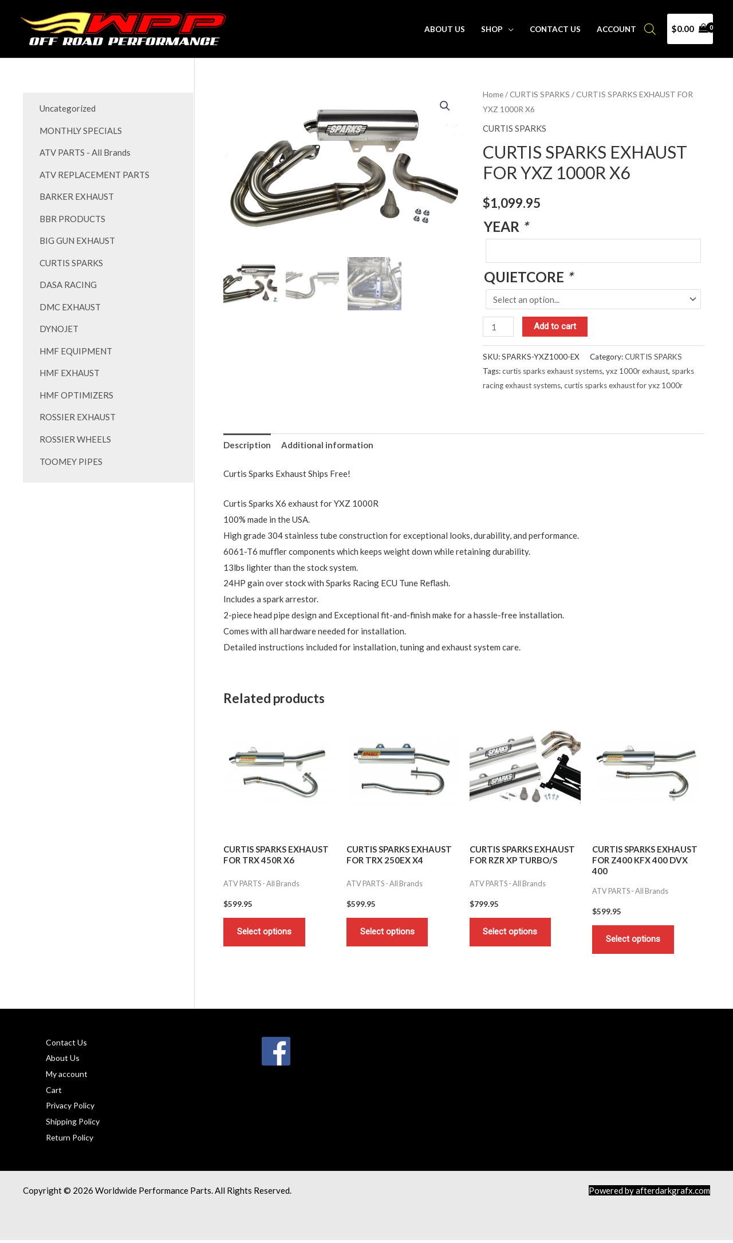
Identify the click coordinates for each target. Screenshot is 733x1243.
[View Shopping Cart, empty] (690, 29)
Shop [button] (494, 29)
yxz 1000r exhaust (637, 371)
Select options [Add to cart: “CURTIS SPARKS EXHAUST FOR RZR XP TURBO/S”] (511, 933)
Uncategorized (68, 108)
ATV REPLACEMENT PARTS (94, 173)
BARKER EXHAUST (77, 195)
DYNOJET (59, 324)
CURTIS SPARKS (71, 259)
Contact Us (556, 29)
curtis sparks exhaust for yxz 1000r (623, 385)
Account (617, 29)
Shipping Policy (75, 1123)
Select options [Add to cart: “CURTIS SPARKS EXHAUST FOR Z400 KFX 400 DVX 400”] (633, 940)
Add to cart (555, 326)
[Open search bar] (650, 28)
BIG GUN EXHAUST (77, 238)
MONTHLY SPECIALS (81, 130)
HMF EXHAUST (70, 367)
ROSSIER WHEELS (75, 432)
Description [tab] (247, 445)
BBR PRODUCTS (72, 216)
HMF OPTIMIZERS (77, 389)
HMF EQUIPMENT (76, 346)
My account (68, 1076)
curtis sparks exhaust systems (552, 371)
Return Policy (72, 1139)
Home (493, 94)
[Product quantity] (498, 327)
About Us (447, 29)
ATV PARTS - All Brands (85, 152)
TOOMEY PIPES (71, 454)
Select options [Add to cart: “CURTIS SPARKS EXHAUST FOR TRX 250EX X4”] (388, 933)
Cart (54, 1091)
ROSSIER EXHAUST (78, 411)
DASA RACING (68, 281)
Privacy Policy (73, 1107)
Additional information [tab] (327, 445)
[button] (445, 106)
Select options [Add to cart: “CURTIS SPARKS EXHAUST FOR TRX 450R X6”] (265, 933)
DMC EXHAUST (70, 303)
